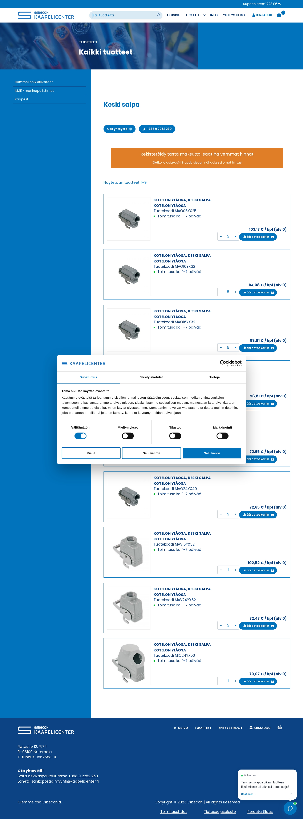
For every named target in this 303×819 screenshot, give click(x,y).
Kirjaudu (262, 15)
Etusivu (173, 15)
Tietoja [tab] (215, 377)
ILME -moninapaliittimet (34, 90)
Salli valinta (151, 453)
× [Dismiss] (291, 794)
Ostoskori (279, 727)
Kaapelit (21, 99)
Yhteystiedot (235, 15)
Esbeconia (52, 802)
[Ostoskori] (281, 15)
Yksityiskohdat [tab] (151, 377)
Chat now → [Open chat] (248, 794)
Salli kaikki (212, 453)
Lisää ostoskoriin (256, 237)
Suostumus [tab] (88, 377)
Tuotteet (203, 727)
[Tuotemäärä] (228, 236)
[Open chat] (290, 808)
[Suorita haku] (159, 15)
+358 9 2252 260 (83, 776)
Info (214, 15)
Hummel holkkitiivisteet (34, 82)
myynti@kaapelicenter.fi (76, 781)
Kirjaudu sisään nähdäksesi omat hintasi (211, 162)
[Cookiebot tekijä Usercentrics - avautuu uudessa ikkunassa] (223, 363)
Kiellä (91, 453)
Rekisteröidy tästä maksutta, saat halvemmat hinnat (197, 154)
